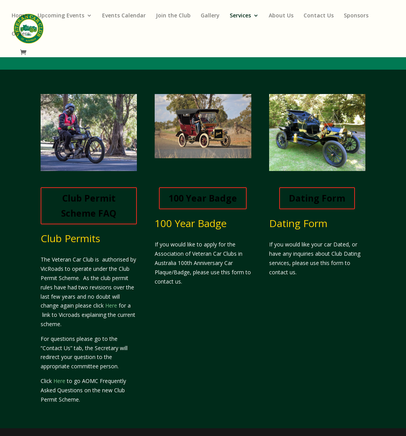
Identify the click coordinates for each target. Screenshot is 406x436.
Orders (21, 34)
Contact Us (319, 16)
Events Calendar (124, 16)
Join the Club (173, 16)
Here (111, 305)
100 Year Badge (203, 198)
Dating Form (317, 198)
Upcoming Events (61, 16)
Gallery (210, 16)
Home (19, 16)
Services (240, 16)
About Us (281, 16)
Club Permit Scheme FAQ (88, 205)
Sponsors (356, 16)
